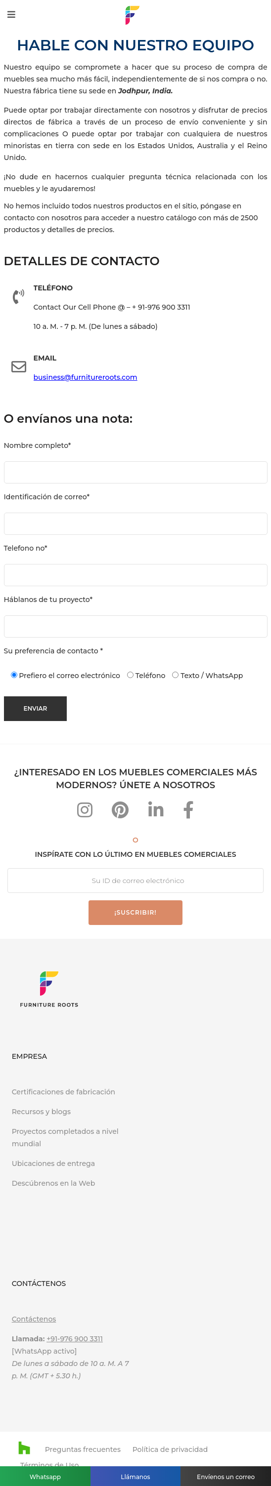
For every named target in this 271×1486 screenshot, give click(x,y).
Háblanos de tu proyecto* (48, 599)
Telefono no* (25, 548)
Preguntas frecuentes (83, 1449)
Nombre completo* (37, 445)
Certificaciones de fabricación (63, 1091)
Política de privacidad (170, 1449)
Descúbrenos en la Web (54, 1183)
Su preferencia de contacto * (53, 650)
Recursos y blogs (41, 1111)
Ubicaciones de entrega (53, 1163)
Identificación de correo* (47, 496)
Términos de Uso (49, 1465)
